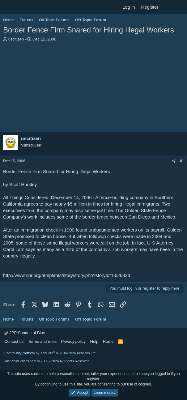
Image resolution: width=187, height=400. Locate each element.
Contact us (13, 341)
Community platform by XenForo (50, 353)
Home (108, 341)
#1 (182, 161)
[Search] (180, 7)
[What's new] (167, 7)
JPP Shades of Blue (24, 332)
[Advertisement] (93, 88)
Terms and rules (42, 341)
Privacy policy (73, 341)
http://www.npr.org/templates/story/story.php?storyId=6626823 (66, 275)
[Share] (174, 161)
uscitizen (16, 39)
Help (94, 341)
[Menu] (8, 7)
